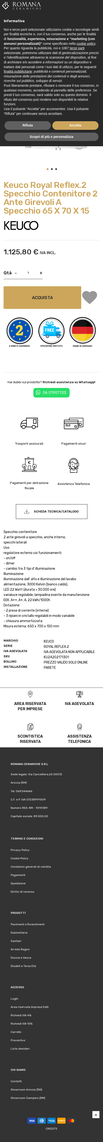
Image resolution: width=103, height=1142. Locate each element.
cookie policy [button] (85, 43)
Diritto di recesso (22, 891)
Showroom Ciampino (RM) (28, 1098)
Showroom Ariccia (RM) (26, 1089)
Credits (51, 1128)
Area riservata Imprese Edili (30, 1007)
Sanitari (16, 941)
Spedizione (18, 883)
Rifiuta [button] (27, 125)
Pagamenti (18, 875)
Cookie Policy (19, 858)
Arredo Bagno (20, 949)
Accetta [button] (75, 125)
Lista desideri (20, 1048)
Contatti (16, 1081)
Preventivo (18, 1040)
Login (14, 998)
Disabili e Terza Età (23, 966)
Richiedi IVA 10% (21, 1023)
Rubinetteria (19, 932)
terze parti (77, 48)
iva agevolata (79, 703)
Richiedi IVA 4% (21, 1015)
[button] (47, 168)
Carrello (16, 1032)
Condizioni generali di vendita (31, 866)
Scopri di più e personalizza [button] (51, 137)
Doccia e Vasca (21, 957)
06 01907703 (54, 392)
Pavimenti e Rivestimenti (28, 924)
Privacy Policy (20, 850)
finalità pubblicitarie (18, 71)
